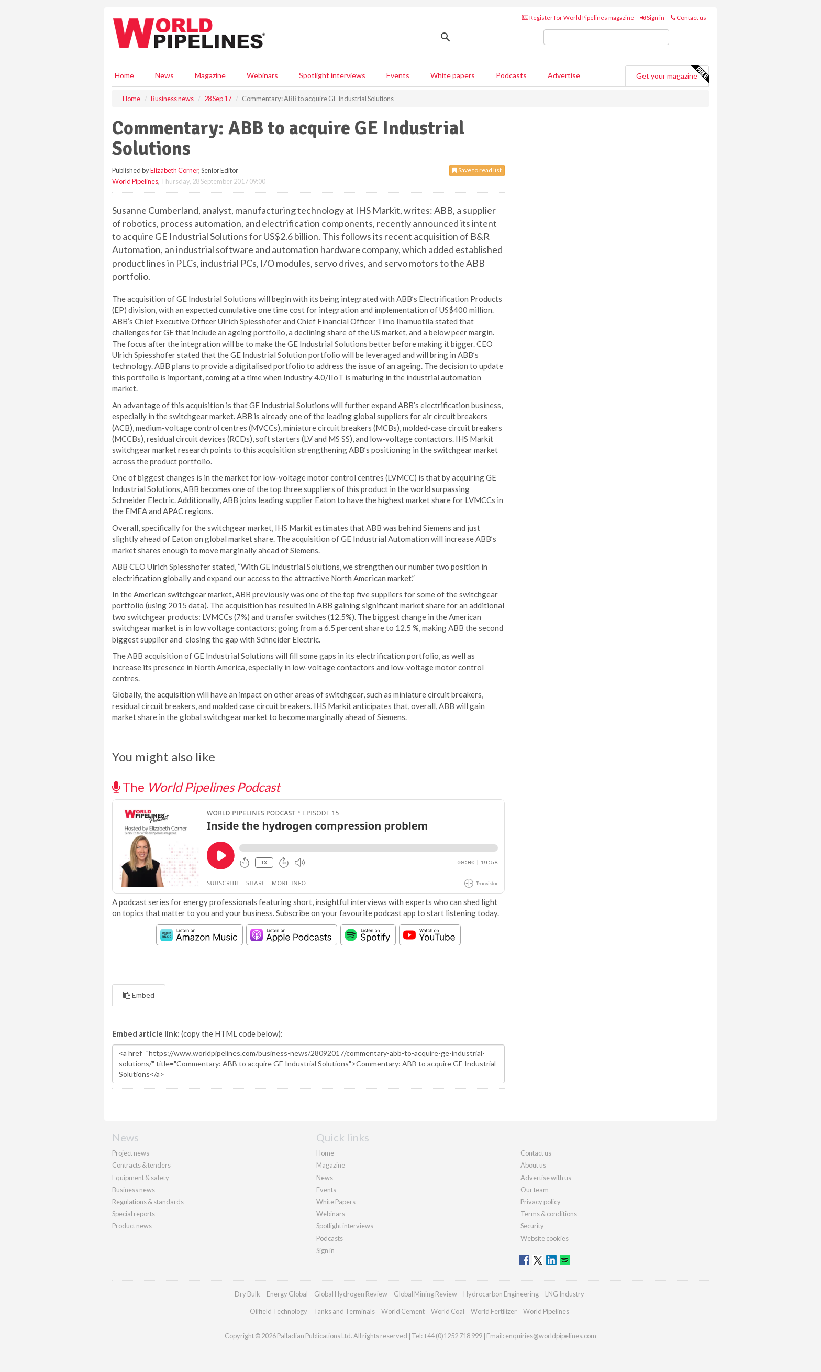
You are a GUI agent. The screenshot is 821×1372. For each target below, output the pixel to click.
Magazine (210, 75)
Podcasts (511, 75)
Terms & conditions (548, 1214)
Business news (133, 1189)
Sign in (652, 17)
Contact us (688, 17)
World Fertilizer (494, 1311)
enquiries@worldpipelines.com (550, 1336)
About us (533, 1165)
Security (532, 1226)
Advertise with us (545, 1177)
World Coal (447, 1311)
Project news (130, 1153)
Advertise (564, 75)
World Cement (403, 1311)
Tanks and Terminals (344, 1311)
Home (124, 75)
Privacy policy (540, 1201)
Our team (534, 1189)
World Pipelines (135, 181)
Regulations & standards (148, 1201)
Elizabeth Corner (174, 170)
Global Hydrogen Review (350, 1294)
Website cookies (544, 1238)
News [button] (164, 75)
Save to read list (477, 170)
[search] (606, 37)
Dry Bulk (247, 1294)
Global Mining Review (425, 1294)
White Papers (336, 1201)
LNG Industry (564, 1294)
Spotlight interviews (332, 75)
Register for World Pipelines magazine (578, 17)
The (196, 786)
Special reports (133, 1214)
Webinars (262, 75)
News (324, 1177)
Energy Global (287, 1294)
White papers (452, 75)
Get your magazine (672, 74)
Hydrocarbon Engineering (501, 1294)
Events (397, 75)
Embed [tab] (138, 994)
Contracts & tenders (141, 1165)
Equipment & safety (140, 1177)
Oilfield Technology (278, 1311)
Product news (132, 1226)
